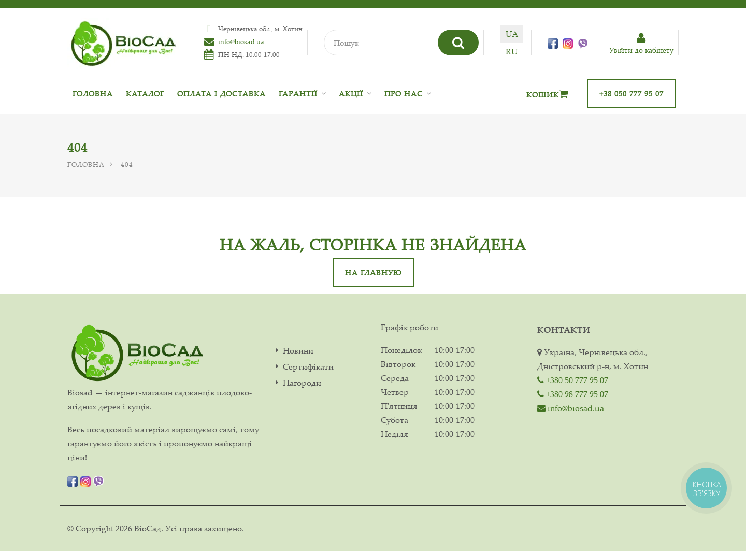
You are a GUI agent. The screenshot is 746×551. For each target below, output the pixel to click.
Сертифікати (308, 366)
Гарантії (298, 93)
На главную (373, 272)
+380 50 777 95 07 (572, 380)
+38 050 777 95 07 (631, 93)
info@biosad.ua (241, 41)
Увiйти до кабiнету (641, 44)
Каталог (145, 93)
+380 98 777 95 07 (572, 394)
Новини (298, 350)
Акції (351, 93)
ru (512, 51)
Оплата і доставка (221, 93)
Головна (93, 93)
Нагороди (302, 382)
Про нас (403, 93)
